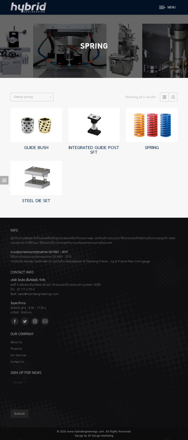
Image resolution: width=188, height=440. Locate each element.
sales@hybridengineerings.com (38, 294)
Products (16, 349)
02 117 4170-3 (26, 289)
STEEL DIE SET (36, 200)
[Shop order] (32, 97)
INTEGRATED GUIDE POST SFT (94, 149)
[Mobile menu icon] (167, 7)
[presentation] (42, 397)
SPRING (152, 147)
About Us (16, 342)
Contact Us (17, 362)
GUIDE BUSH (36, 147)
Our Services (18, 355)
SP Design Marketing (100, 436)
